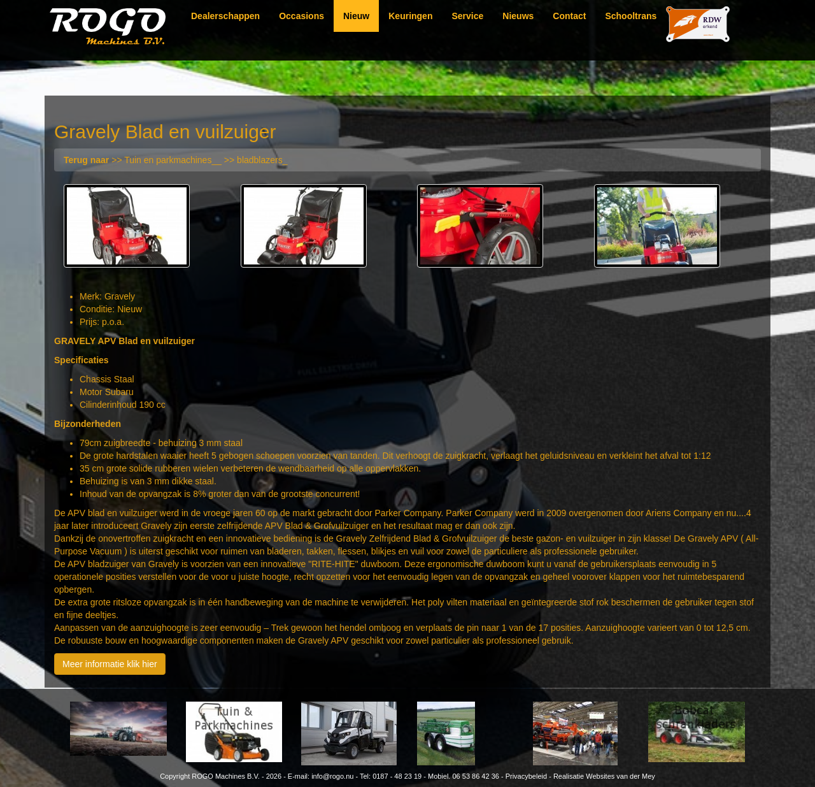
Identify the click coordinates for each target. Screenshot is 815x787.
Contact (569, 16)
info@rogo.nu (332, 776)
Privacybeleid (526, 776)
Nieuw (356, 16)
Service (467, 16)
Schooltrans (630, 16)
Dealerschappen (225, 16)
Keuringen (410, 16)
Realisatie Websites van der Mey (604, 776)
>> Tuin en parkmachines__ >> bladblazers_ (176, 160)
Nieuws (518, 16)
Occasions (301, 16)
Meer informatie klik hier (109, 664)
